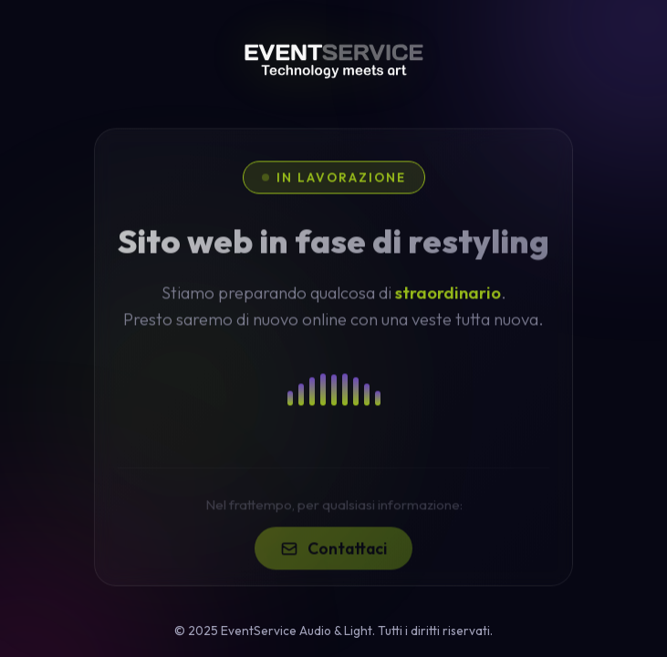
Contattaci (333, 558)
